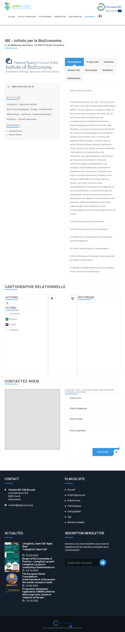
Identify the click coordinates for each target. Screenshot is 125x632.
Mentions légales (76, 522)
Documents (15, 313)
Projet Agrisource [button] (27, 17)
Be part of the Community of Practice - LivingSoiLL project (38, 560)
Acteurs (13, 319)
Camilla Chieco (15, 131)
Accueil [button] (11, 17)
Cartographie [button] (75, 17)
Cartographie (74, 511)
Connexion (90, 17)
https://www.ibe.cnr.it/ (23, 86)
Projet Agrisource (76, 495)
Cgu (69, 517)
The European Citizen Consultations (33, 575)
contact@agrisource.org (20, 505)
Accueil (71, 489)
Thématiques (74, 506)
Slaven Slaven (15, 134)
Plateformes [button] (45, 17)
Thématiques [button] (60, 17)
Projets (13, 324)
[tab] (74, 62)
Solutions (14, 330)
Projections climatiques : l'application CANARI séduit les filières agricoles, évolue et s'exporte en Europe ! (38, 593)
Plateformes (73, 500)
